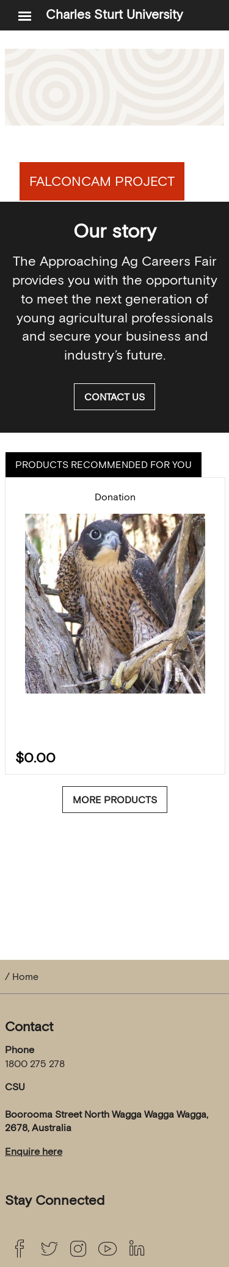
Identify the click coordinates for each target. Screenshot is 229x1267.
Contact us (114, 396)
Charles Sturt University (114, 14)
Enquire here (33, 1151)
